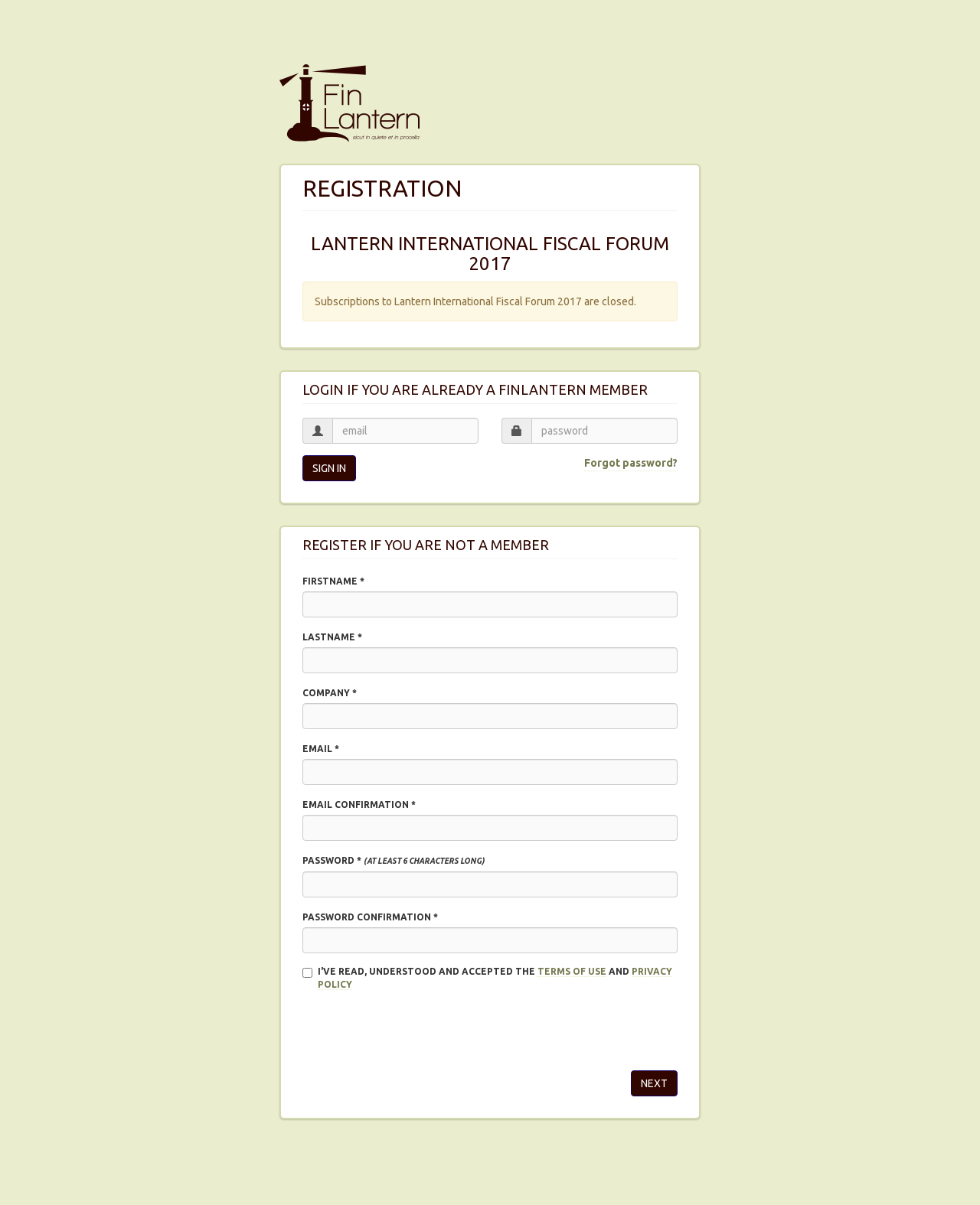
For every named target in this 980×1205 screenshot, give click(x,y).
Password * (393, 860)
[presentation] (418, 1029)
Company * (329, 693)
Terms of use (571, 971)
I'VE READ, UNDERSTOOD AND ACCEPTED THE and (487, 978)
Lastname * (332, 637)
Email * (320, 749)
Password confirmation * (370, 917)
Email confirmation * (359, 804)
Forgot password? (631, 463)
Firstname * (333, 581)
